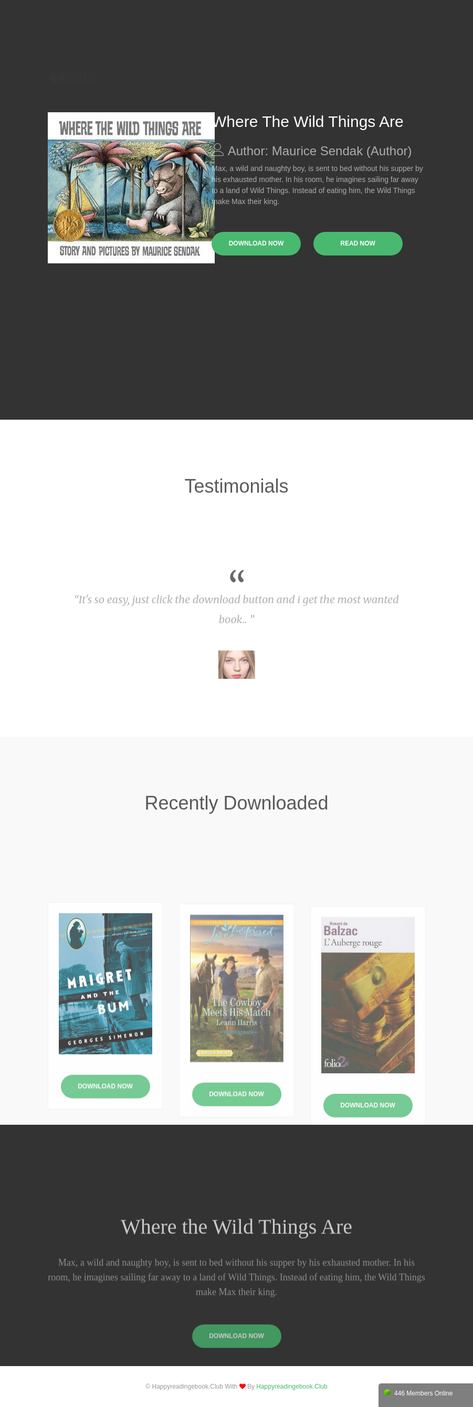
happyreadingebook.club (291, 1386)
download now (256, 243)
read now (357, 243)
